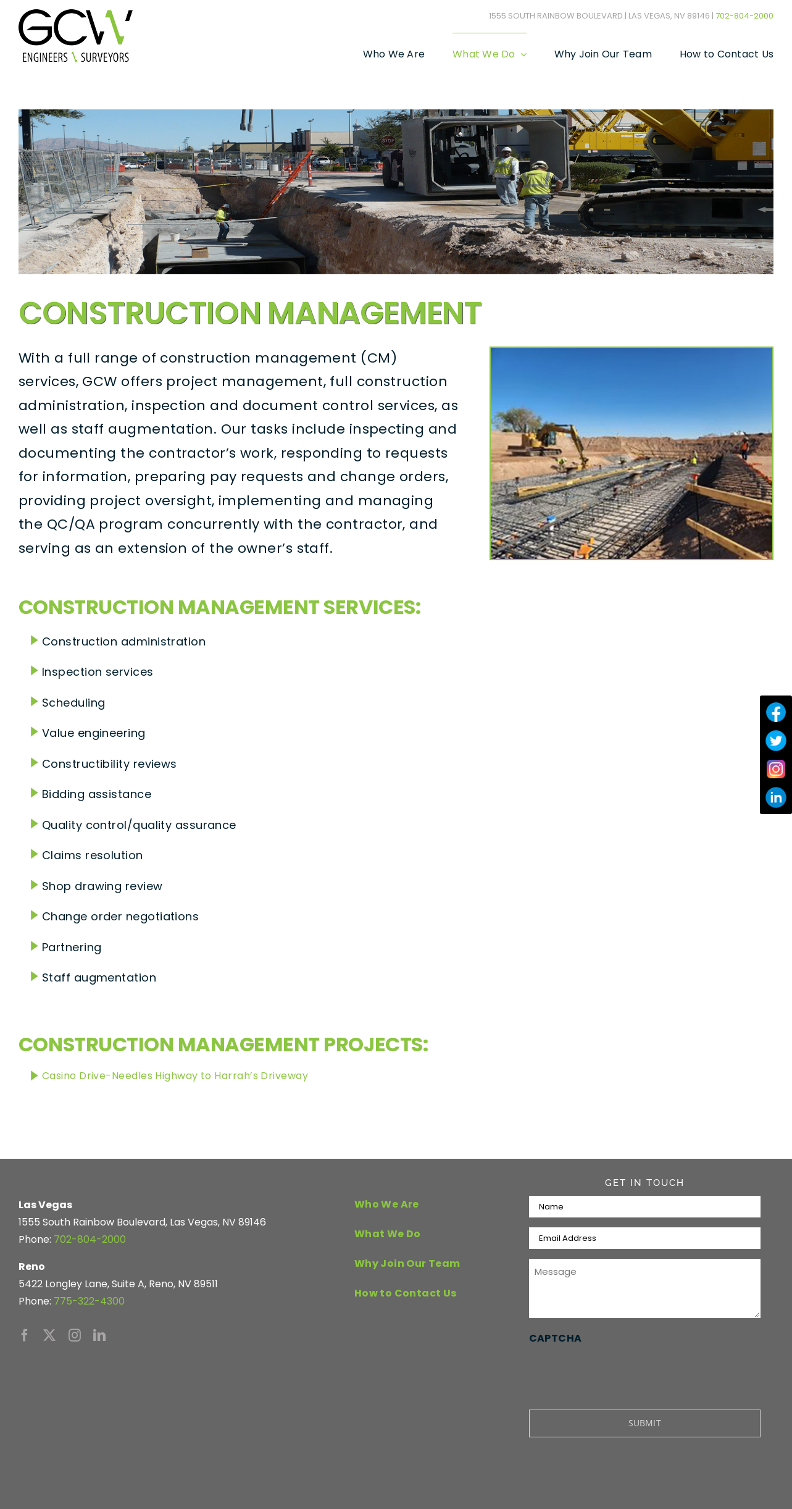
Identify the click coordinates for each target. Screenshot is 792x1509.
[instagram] (75, 1335)
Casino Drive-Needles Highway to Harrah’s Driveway (175, 1076)
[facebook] (25, 1335)
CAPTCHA (555, 1338)
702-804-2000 (744, 16)
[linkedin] (99, 1335)
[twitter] (49, 1335)
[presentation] (623, 1372)
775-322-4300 (89, 1301)
